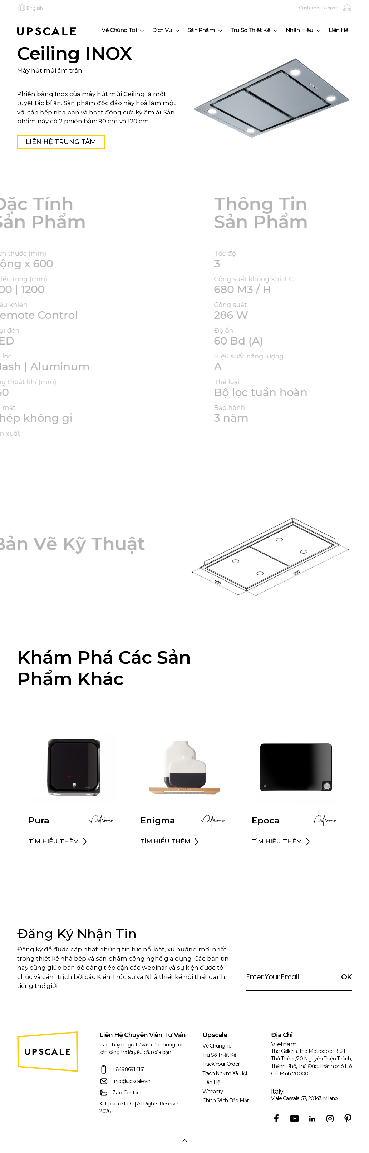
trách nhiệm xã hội (224, 1073)
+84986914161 (122, 1069)
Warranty (212, 1091)
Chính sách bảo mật (225, 1100)
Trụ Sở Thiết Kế (250, 30)
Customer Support (325, 8)
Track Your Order (221, 1064)
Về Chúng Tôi (119, 30)
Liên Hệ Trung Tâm (59, 142)
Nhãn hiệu (299, 30)
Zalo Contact (120, 1092)
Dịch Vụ (162, 30)
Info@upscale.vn (124, 1081)
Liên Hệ (338, 30)
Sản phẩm (201, 30)
